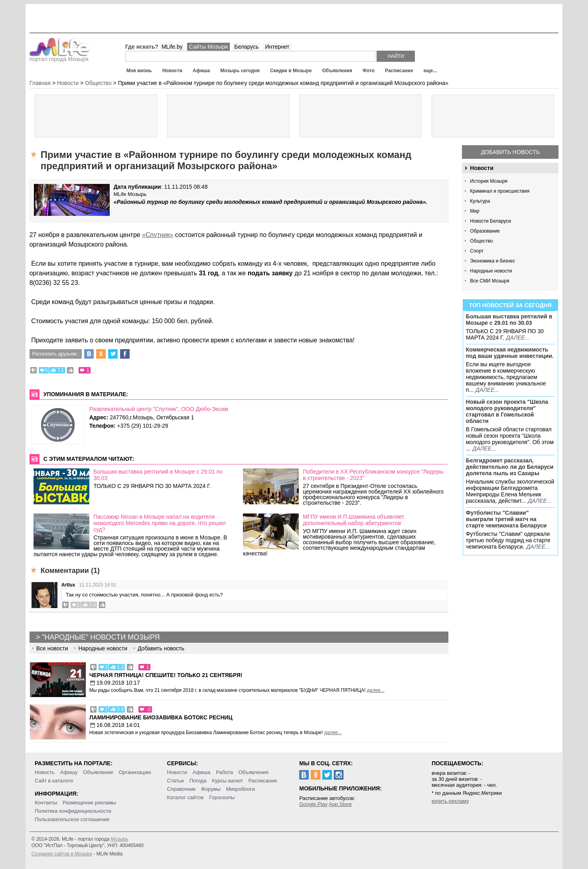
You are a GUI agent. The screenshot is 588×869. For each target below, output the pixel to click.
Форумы (211, 789)
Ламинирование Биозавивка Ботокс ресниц (161, 717)
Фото (369, 70)
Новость (45, 772)
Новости (172, 70)
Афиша (201, 70)
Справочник (181, 789)
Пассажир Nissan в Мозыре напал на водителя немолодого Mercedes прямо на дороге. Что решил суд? (159, 523)
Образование (484, 231)
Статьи (175, 781)
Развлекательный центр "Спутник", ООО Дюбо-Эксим (158, 409)
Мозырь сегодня (240, 70)
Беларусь (246, 46)
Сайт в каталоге (54, 781)
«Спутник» (157, 234)
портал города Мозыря (60, 56)
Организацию (135, 772)
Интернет (277, 46)
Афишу (69, 772)
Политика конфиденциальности (73, 811)
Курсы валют (227, 781)
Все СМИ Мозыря (489, 281)
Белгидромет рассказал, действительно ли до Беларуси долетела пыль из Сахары (510, 466)
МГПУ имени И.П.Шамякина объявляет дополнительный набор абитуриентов (353, 520)
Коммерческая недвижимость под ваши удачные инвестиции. (510, 352)
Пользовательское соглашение (72, 819)
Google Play (313, 804)
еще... (430, 70)
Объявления (337, 70)
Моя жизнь (139, 70)
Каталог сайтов (185, 797)
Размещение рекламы (89, 803)
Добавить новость (510, 152)
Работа (224, 772)
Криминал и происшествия (499, 191)
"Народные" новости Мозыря (101, 637)
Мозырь (119, 839)
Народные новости (491, 271)
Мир (474, 211)
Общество (481, 241)
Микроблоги (240, 789)
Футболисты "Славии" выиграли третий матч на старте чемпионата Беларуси (506, 519)
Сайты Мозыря (208, 46)
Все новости (52, 648)
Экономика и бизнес (492, 261)
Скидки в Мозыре (291, 70)
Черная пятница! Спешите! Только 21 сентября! (166, 675)
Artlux (68, 585)
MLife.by (172, 46)
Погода (198, 781)
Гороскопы (222, 797)
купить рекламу (450, 801)
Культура (480, 201)
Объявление (98, 772)
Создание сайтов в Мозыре (62, 854)
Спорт (476, 251)
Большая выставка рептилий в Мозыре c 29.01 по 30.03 (509, 319)
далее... (518, 337)
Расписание (399, 70)
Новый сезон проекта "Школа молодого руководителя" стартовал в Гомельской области (507, 411)
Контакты (46, 803)
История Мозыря (488, 181)
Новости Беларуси (490, 221)
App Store (340, 804)
